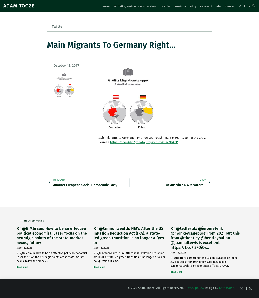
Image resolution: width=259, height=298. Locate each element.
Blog (193, 6)
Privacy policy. (194, 288)
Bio (218, 6)
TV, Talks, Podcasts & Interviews (135, 6)
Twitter (58, 26)
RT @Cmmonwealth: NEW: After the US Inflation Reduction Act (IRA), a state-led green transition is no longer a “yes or (128, 235)
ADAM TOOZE (19, 6)
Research (206, 6)
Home (106, 6)
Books (180, 7)
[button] (253, 5)
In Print (165, 6)
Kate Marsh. (227, 288)
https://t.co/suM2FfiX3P (162, 142)
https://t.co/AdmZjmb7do (127, 142)
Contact (230, 6)
